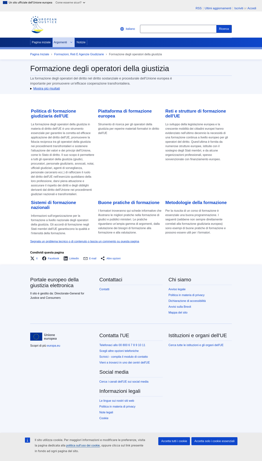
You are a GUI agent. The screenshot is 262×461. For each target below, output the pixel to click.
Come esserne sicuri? (70, 2)
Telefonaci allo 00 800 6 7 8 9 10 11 (122, 345)
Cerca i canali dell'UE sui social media (123, 381)
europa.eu (53, 345)
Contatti (104, 289)
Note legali (106, 412)
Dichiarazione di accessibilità (187, 300)
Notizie (81, 42)
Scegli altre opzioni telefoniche (119, 350)
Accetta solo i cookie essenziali (214, 441)
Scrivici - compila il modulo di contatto (123, 356)
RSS (199, 8)
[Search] (224, 29)
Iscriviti (238, 8)
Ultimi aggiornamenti (218, 8)
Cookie (103, 418)
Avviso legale (177, 289)
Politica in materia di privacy (186, 295)
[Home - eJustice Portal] (43, 24)
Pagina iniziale (41, 42)
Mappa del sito (177, 312)
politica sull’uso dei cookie (83, 445)
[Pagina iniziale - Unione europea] (43, 337)
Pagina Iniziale (39, 54)
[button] (131, 88)
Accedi (251, 8)
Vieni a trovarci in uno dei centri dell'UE (124, 362)
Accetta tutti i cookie (174, 441)
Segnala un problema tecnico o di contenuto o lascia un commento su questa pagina (84, 241)
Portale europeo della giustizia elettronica (54, 282)
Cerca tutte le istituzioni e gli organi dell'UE (196, 345)
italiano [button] (127, 29)
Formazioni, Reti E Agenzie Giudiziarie (79, 54)
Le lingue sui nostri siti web (116, 400)
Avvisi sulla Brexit (179, 306)
